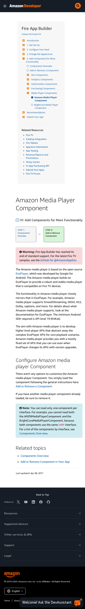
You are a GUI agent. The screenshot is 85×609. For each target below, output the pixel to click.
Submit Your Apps (35, 169)
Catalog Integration (36, 139)
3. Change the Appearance (39, 54)
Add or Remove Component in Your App (45, 461)
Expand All (36, 34)
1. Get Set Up (33, 45)
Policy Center (33, 162)
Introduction (32, 40)
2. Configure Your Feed (37, 49)
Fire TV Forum (33, 173)
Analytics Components (41, 79)
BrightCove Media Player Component (47, 106)
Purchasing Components (42, 88)
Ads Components (39, 74)
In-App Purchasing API (37, 165)
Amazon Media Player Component (46, 99)
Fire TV (29, 135)
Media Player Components (43, 93)
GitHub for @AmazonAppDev (58, 260)
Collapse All (26, 34)
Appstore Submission (37, 146)
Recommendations (35, 112)
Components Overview (41, 66)
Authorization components (43, 84)
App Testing (32, 150)
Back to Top (42, 494)
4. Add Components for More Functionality (41, 60)
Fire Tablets (32, 142)
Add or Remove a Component (44, 70)
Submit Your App (34, 117)
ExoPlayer (22, 273)
